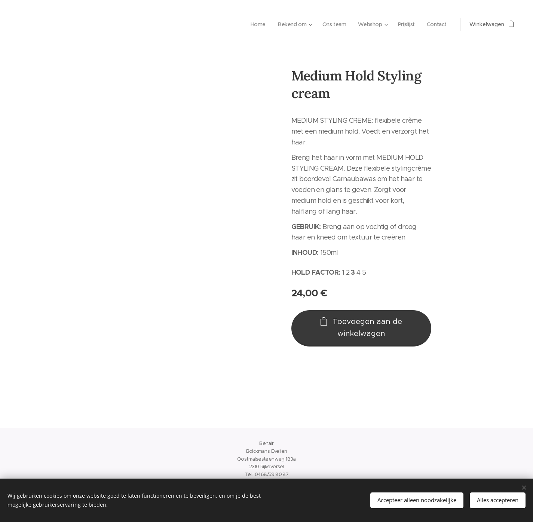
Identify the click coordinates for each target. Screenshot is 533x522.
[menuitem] (254, 24)
